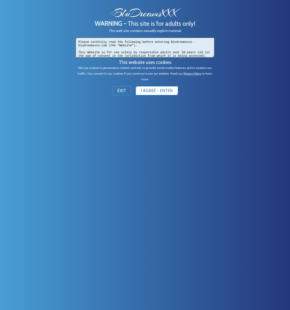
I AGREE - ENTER (157, 90)
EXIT (121, 90)
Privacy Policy (192, 73)
